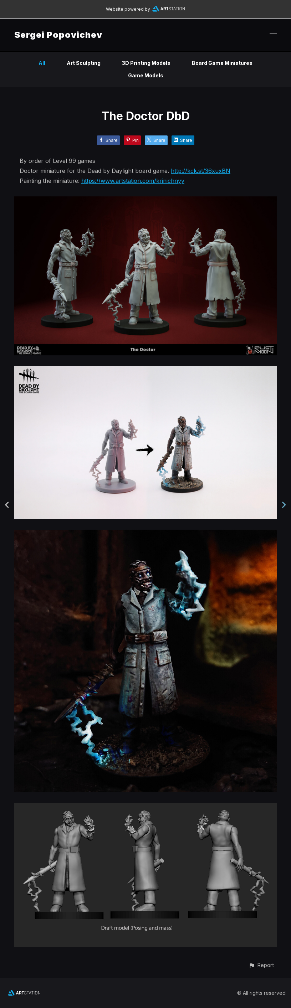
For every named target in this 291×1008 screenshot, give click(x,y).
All (42, 63)
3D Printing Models (146, 63)
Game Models (145, 75)
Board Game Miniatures (222, 63)
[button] (261, 965)
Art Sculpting (84, 63)
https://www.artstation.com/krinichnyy (132, 180)
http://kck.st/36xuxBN (200, 170)
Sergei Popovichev (58, 35)
